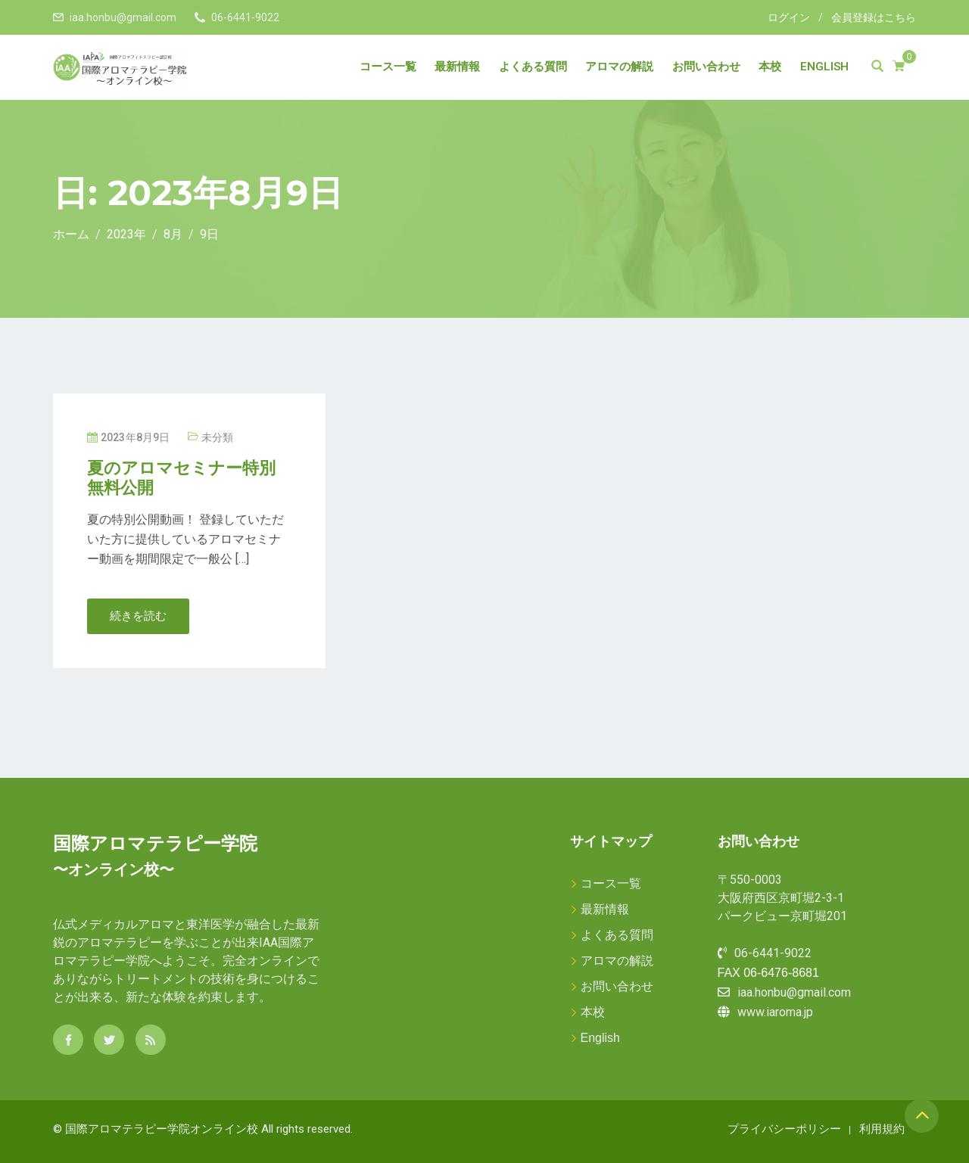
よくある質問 (533, 66)
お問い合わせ (706, 66)
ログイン (789, 17)
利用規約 (882, 1128)
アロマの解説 (619, 66)
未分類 (217, 437)
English (824, 66)
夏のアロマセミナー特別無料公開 (181, 478)
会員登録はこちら (873, 17)
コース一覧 (388, 66)
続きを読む (138, 616)
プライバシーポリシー (784, 1128)
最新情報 (457, 66)
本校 (770, 66)
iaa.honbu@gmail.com (123, 17)
